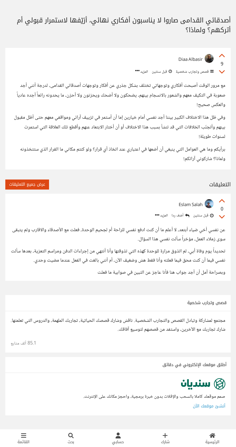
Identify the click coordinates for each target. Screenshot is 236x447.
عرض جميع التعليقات (27, 184)
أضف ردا (180, 215)
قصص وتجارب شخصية (194, 71)
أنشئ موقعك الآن (209, 406)
